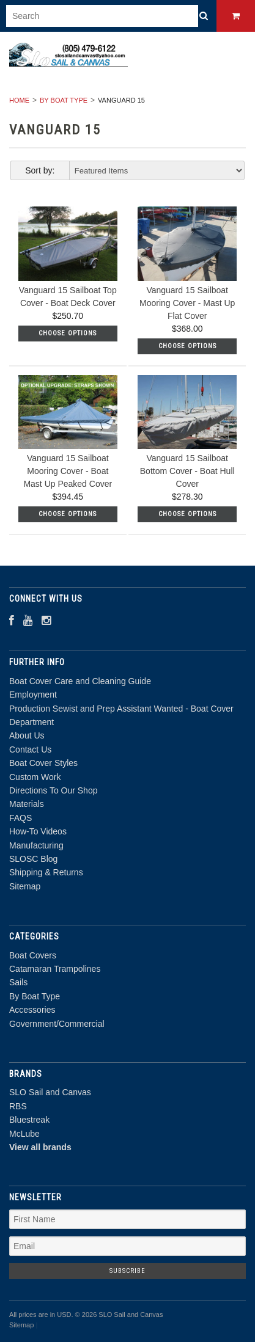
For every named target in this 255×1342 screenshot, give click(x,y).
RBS (18, 1106)
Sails (18, 982)
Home (19, 100)
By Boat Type (63, 100)
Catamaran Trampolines (54, 969)
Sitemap (24, 886)
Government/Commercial (57, 1024)
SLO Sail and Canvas (50, 1092)
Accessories (32, 1010)
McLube (24, 1134)
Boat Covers (32, 955)
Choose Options (68, 333)
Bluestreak (29, 1120)
